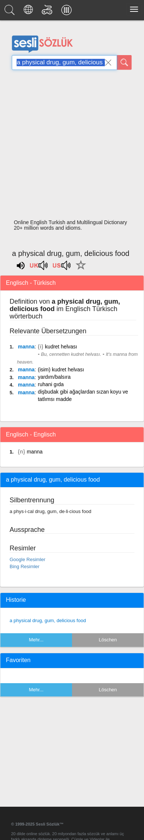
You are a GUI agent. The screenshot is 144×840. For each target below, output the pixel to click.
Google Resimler (27, 559)
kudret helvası (61, 347)
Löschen (108, 639)
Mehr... (36, 639)
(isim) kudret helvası (61, 369)
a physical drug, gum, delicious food (48, 620)
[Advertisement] (69, 146)
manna (26, 347)
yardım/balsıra (54, 377)
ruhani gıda (51, 384)
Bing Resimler (25, 566)
